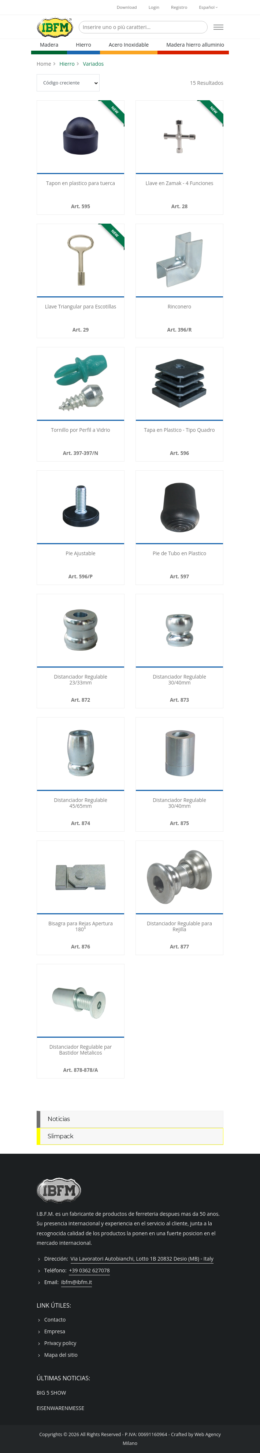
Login (154, 7)
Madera (49, 44)
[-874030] (80, 754)
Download (127, 7)
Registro (179, 7)
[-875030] (179, 754)
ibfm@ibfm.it (76, 1282)
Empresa (54, 1331)
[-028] (179, 137)
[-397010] (80, 384)
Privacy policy (60, 1343)
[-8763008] (80, 877)
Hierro (83, 44)
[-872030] (80, 631)
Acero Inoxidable (129, 44)
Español (208, 7)
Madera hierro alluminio (195, 44)
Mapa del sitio (61, 1354)
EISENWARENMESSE (60, 1408)
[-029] (80, 260)
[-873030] (179, 631)
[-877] (179, 877)
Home (44, 63)
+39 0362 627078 (89, 1270)
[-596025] (179, 384)
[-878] (80, 1001)
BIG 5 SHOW (51, 1392)
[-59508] (80, 137)
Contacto (55, 1319)
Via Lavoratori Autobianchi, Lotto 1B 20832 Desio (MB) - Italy (142, 1258)
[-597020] (179, 507)
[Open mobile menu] (218, 27)
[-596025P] (80, 507)
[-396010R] (179, 260)
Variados (93, 63)
